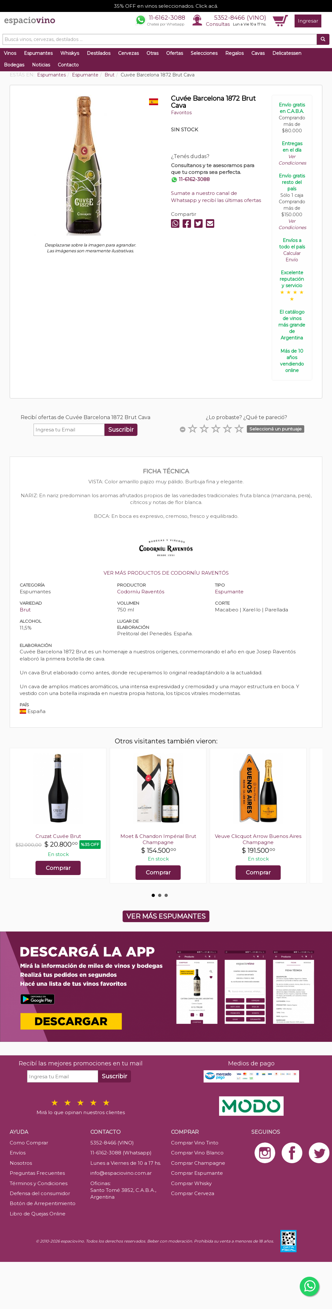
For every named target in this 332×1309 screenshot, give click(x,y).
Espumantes (38, 53)
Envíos (17, 1153)
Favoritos (181, 113)
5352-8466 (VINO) (240, 17)
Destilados (98, 53)
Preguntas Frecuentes (37, 1173)
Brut (25, 610)
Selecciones (204, 53)
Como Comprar (29, 1143)
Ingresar (308, 21)
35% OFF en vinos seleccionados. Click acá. (166, 6)
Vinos (10, 53)
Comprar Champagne (198, 1163)
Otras (152, 53)
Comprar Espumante (197, 1173)
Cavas (258, 53)
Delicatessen (286, 53)
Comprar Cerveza (192, 1193)
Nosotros (21, 1163)
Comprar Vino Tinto (194, 1143)
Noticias (41, 65)
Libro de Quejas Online (37, 1214)
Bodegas (14, 65)
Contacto (68, 65)
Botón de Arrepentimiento (42, 1203)
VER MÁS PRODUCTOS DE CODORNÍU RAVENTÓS (166, 573)
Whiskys (69, 53)
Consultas (218, 24)
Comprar (58, 868)
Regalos (234, 53)
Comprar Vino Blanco (197, 1153)
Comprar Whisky (191, 1183)
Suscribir (121, 429)
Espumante (229, 592)
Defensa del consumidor (40, 1193)
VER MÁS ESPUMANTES (166, 916)
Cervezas (128, 53)
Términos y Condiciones (38, 1183)
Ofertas (174, 53)
